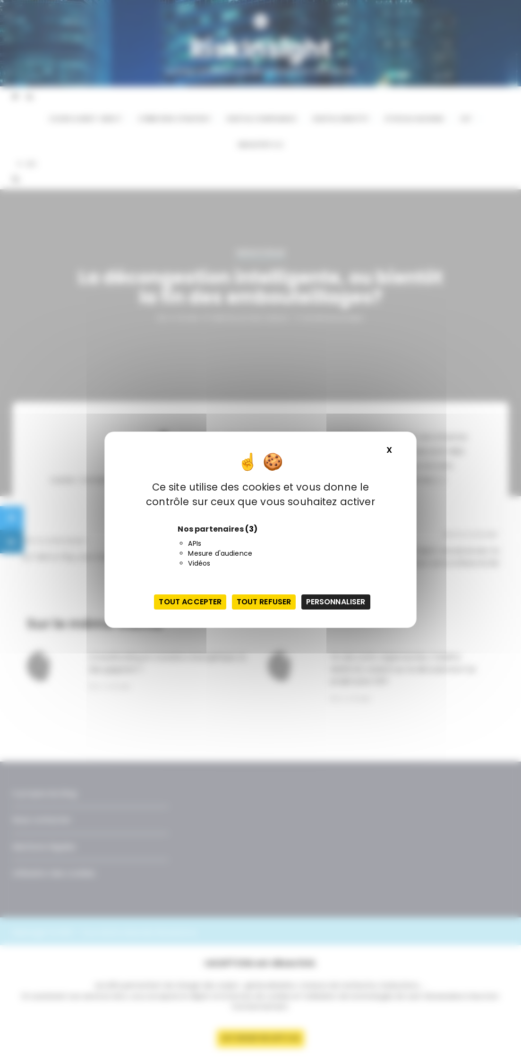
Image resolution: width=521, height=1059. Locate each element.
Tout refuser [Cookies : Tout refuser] (264, 601)
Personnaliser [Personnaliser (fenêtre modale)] (336, 601)
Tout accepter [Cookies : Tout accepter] (190, 601)
